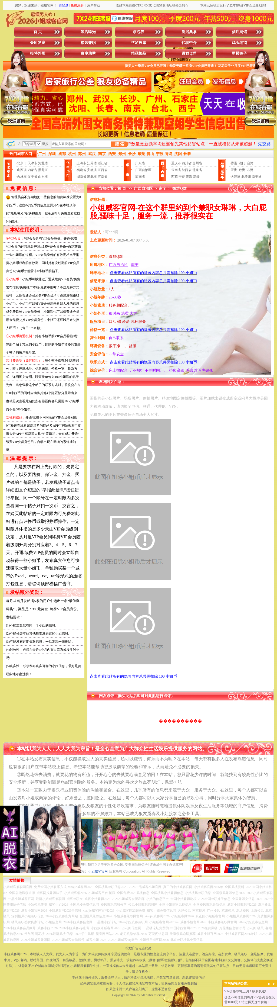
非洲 (250, 170)
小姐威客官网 (98, 871)
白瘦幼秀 (88, 54)
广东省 (140, 163)
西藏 (174, 177)
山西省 (22, 170)
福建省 (81, 170)
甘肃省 (197, 170)
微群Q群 (189, 54)
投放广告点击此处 (138, 948)
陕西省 (187, 170)
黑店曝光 (88, 32)
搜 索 (119, 144)
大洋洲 (235, 177)
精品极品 (138, 54)
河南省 (102, 177)
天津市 (32, 163)
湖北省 (92, 177)
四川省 (187, 163)
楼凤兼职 (88, 43)
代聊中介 (189, 43)
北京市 (22, 163)
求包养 (138, 32)
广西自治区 (143, 170)
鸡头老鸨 (239, 43)
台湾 (250, 163)
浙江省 (102, 163)
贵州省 (197, 163)
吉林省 (22, 177)
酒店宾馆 (239, 32)
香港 (234, 163)
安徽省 (92, 170)
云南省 (176, 170)
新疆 (196, 177)
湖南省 (81, 177)
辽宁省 (32, 177)
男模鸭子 (239, 54)
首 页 (38, 32)
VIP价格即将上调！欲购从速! (245, 991)
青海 (189, 177)
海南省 (140, 177)
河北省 (43, 163)
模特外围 (37, 54)
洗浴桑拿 (189, 32)
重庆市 (176, 163)
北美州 (246, 177)
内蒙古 (32, 170)
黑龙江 (43, 170)
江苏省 (92, 163)
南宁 (162, 188)
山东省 (43, 177)
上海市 (81, 163)
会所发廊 (37, 43)
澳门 (242, 163)
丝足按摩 (138, 43)
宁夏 (182, 177)
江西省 (102, 170)
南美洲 (257, 177)
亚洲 (234, 170)
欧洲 (242, 170)
